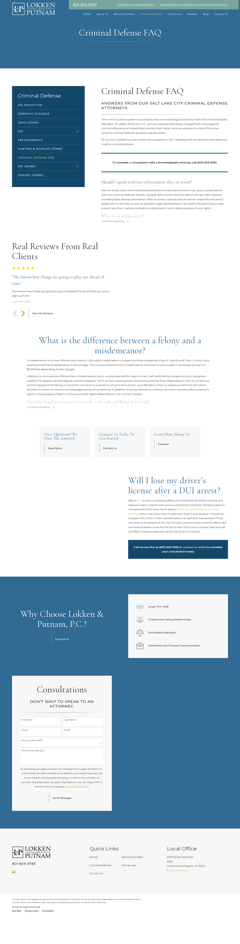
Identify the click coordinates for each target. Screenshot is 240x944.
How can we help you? (32, 813)
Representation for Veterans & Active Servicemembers (194, 4)
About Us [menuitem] (102, 14)
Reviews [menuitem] (192, 14)
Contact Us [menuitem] (221, 14)
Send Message (61, 860)
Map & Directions (177, 933)
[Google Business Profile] (14, 934)
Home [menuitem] (87, 14)
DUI (139, 523)
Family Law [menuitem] (174, 14)
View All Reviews (42, 325)
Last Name (69, 782)
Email (67, 793)
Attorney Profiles (132, 919)
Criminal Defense (100, 927)
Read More (55, 471)
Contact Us (110, 471)
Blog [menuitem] (206, 14)
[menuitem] (48, 105)
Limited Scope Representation (136, 4)
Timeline (164, 467)
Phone (24, 793)
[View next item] (23, 325)
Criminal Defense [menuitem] (151, 14)
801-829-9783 (85, 4)
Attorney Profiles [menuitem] (124, 14)
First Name (27, 782)
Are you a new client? (32, 803)
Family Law (129, 927)
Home (93, 919)
